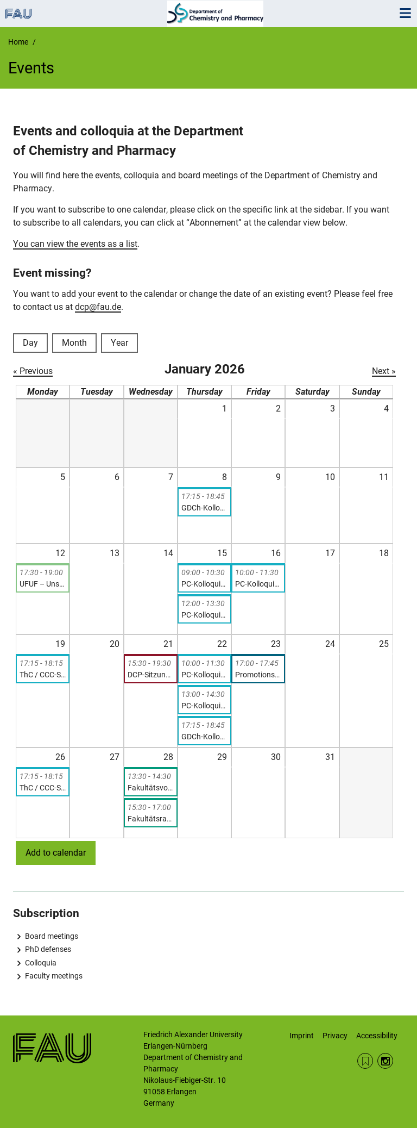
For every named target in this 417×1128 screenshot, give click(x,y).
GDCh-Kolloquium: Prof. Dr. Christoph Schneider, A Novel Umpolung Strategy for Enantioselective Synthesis (204, 736)
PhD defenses (48, 949)
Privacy (335, 1035)
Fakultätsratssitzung (151, 818)
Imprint (301, 1035)
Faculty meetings (54, 975)
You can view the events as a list (75, 244)
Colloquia (40, 962)
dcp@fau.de (98, 307)
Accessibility (376, 1035)
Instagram (385, 1061)
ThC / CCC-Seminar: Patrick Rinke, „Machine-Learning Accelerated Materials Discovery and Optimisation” (43, 787)
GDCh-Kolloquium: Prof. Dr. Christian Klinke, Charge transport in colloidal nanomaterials (204, 507)
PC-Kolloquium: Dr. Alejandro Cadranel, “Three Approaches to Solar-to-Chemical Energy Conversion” (204, 614)
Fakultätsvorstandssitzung (151, 787)
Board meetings (51, 936)
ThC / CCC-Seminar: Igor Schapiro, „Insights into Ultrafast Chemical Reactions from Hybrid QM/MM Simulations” (43, 674)
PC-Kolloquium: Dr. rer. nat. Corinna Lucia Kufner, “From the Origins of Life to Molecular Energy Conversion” (204, 674)
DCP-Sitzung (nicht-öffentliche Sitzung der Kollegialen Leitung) (151, 674)
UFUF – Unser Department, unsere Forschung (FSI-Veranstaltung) (43, 583)
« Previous (33, 371)
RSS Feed (365, 1061)
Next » (384, 371)
